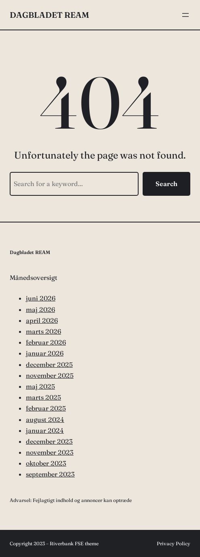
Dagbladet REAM (49, 15)
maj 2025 (40, 386)
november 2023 (50, 452)
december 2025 (49, 364)
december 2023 (49, 441)
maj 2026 (40, 309)
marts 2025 (43, 397)
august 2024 (45, 419)
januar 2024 (45, 430)
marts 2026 (43, 331)
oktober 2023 (46, 463)
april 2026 (42, 320)
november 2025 (50, 375)
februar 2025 (46, 408)
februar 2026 (46, 342)
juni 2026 (40, 298)
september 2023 (50, 474)
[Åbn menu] (185, 15)
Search (166, 184)
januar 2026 (44, 353)
